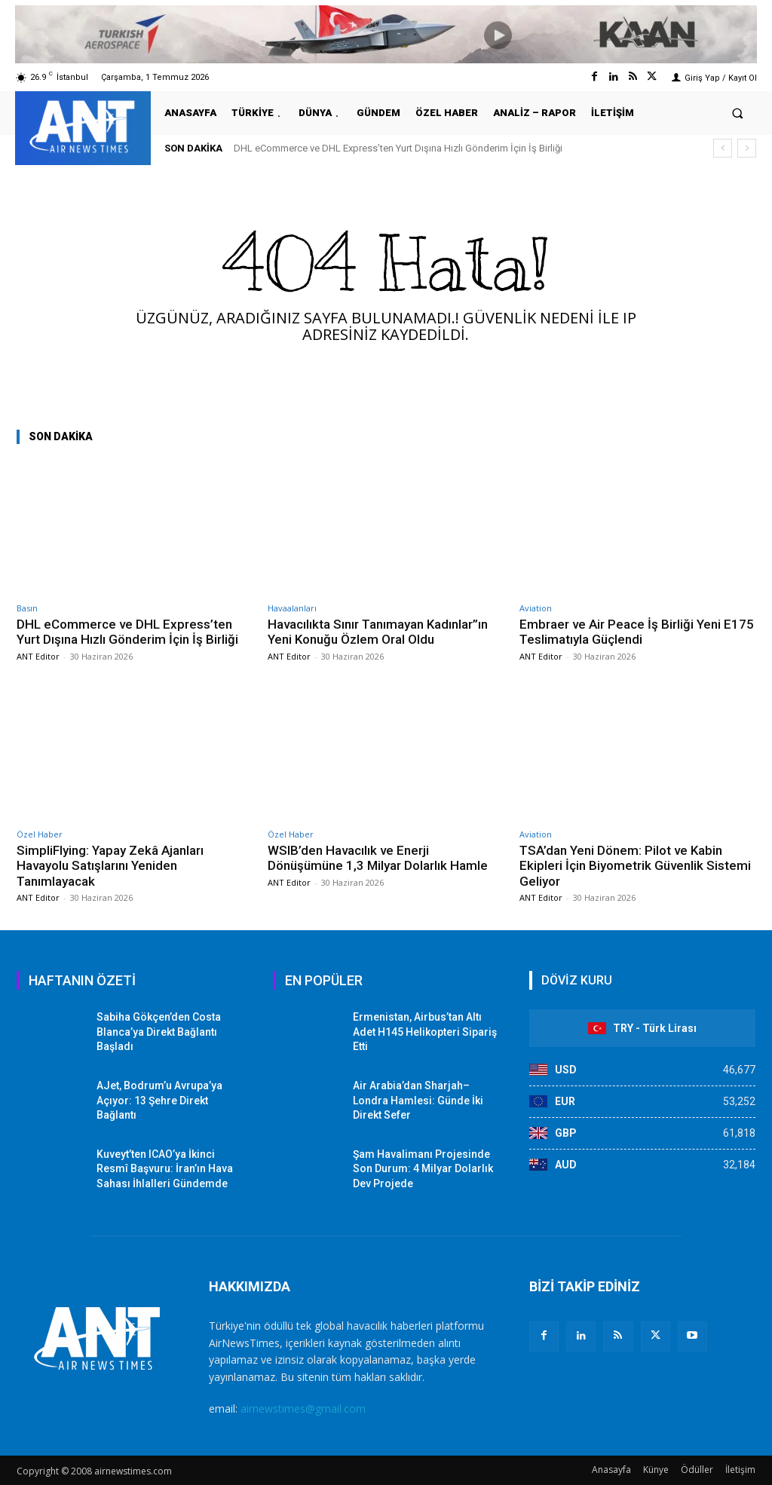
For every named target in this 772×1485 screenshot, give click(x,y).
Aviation (535, 608)
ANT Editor (38, 656)
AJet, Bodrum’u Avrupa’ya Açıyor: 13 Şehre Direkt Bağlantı (159, 1100)
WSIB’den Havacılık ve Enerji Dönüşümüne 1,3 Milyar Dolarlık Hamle (378, 858)
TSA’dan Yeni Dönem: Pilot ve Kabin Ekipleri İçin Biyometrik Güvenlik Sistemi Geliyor (635, 866)
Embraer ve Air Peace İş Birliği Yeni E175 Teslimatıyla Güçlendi (636, 632)
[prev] (722, 148)
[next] (746, 148)
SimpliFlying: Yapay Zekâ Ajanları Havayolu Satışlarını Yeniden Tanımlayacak (110, 866)
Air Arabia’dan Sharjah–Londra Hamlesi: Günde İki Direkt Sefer (418, 1100)
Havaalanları (292, 608)
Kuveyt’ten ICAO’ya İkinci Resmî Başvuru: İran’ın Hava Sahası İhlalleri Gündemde (164, 1169)
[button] (737, 112)
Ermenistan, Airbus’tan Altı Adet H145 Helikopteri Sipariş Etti (425, 1031)
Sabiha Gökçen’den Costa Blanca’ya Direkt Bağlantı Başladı (158, 1031)
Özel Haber (40, 834)
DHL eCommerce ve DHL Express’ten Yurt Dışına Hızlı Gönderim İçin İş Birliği (398, 148)
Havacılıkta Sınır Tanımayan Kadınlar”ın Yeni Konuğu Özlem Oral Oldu (378, 632)
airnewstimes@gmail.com (303, 1408)
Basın (27, 608)
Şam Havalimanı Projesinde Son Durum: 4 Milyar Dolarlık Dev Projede (423, 1169)
